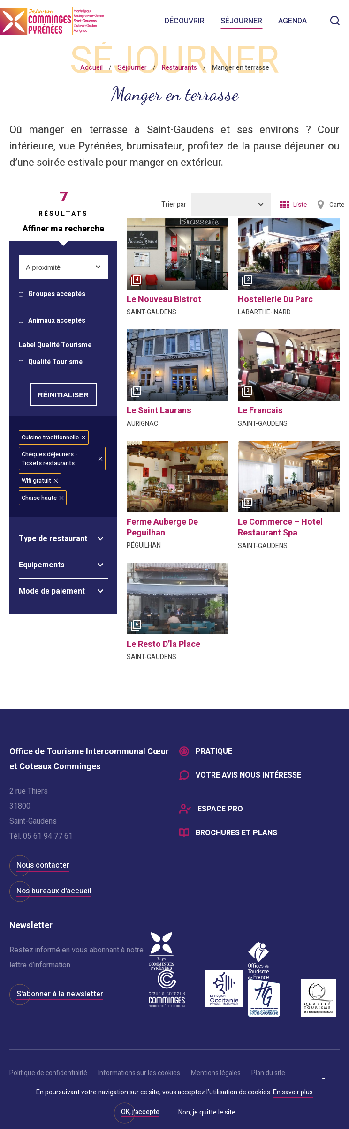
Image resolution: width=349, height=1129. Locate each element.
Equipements (42, 565)
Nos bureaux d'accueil (53, 891)
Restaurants (179, 68)
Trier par (173, 204)
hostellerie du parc (275, 299)
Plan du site (268, 1073)
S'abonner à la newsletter (59, 994)
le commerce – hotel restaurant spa (280, 527)
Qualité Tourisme (55, 362)
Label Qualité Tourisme (55, 345)
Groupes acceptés (56, 294)
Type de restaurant (53, 538)
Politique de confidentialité (48, 1073)
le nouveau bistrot (164, 299)
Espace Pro (220, 810)
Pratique (214, 752)
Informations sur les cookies (139, 1073)
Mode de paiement (52, 591)
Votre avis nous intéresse (248, 776)
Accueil (91, 68)
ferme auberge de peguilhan (162, 527)
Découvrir (185, 21)
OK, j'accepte (140, 1112)
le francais (260, 410)
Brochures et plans (236, 834)
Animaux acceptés (56, 321)
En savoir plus (293, 1092)
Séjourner (241, 21)
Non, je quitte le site (206, 1113)
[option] (177, 254)
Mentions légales (216, 1073)
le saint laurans (159, 410)
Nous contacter (42, 865)
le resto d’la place (163, 644)
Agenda (292, 21)
